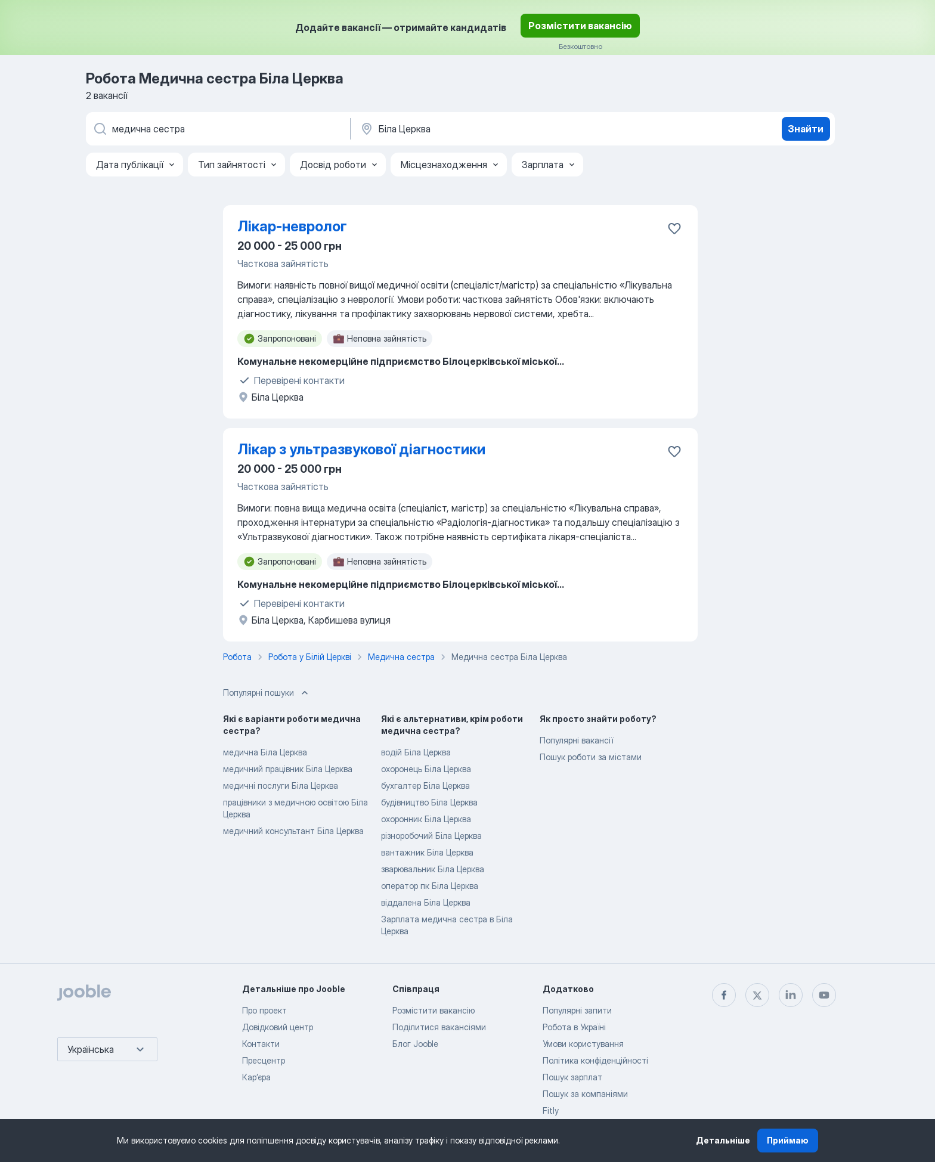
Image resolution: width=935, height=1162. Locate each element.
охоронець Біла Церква (426, 769)
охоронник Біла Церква (426, 819)
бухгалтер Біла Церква (425, 785)
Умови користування (583, 1044)
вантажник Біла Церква (427, 852)
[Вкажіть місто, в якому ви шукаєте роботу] (483, 128)
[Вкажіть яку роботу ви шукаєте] (217, 128)
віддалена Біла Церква (425, 902)
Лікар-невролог (292, 226)
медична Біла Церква (265, 752)
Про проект (264, 1010)
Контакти (261, 1044)
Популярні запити (577, 1010)
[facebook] (724, 995)
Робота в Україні (574, 1027)
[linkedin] (791, 995)
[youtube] (824, 995)
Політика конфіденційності (595, 1060)
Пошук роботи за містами (591, 757)
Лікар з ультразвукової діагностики (361, 449)
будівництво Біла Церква (429, 802)
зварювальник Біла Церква (432, 869)
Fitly (551, 1110)
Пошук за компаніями (585, 1094)
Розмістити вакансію (580, 26)
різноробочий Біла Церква (431, 836)
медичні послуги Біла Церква (280, 785)
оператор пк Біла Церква (429, 886)
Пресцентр (263, 1060)
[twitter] (757, 995)
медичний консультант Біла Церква (293, 831)
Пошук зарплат (572, 1077)
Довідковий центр (277, 1027)
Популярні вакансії (576, 740)
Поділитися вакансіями (439, 1027)
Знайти (805, 129)
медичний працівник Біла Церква (287, 769)
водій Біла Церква (416, 752)
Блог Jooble (415, 1044)
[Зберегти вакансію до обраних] (674, 228)
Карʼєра (256, 1077)
